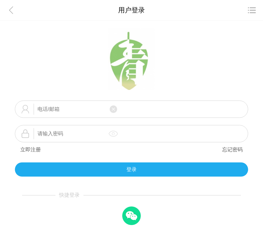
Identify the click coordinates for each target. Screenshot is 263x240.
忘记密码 (232, 149)
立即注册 (30, 149)
